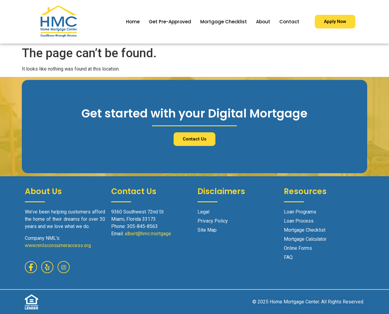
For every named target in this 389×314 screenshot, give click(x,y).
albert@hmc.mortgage (148, 233)
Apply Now (335, 21)
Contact (289, 21)
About (263, 21)
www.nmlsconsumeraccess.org (58, 245)
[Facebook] (31, 267)
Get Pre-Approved (170, 21)
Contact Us (194, 139)
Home (133, 21)
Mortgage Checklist (223, 21)
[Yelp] (47, 267)
